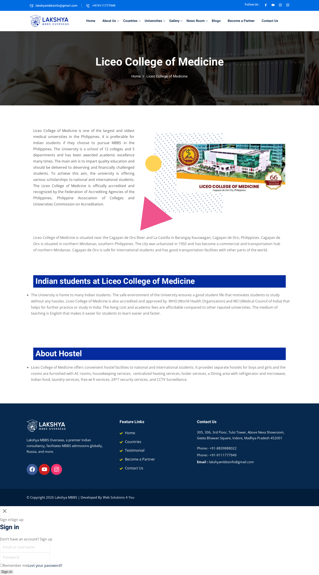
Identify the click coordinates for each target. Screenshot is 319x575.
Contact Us (270, 20)
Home (90, 20)
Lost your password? (45, 565)
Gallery (176, 20)
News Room (197, 20)
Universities (155, 20)
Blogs (216, 20)
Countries (132, 20)
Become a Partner (241, 20)
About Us (110, 20)
